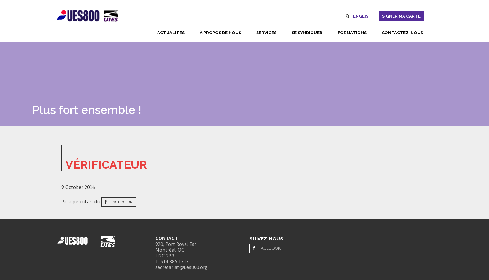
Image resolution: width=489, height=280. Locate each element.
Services (266, 32)
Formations (352, 32)
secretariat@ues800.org (181, 267)
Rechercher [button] (347, 17)
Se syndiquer (307, 32)
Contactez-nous (402, 32)
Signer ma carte (401, 16)
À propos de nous (220, 32)
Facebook (121, 202)
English (362, 16)
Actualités (171, 32)
